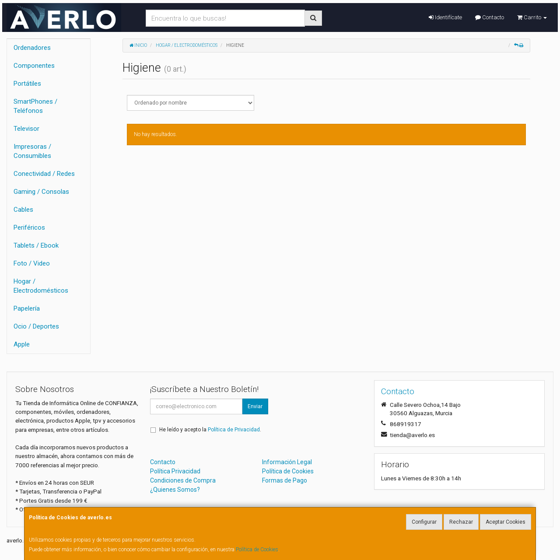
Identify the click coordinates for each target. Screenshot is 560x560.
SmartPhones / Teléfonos (35, 106)
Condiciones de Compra (183, 480)
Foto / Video (32, 263)
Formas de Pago (284, 480)
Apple (22, 344)
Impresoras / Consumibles (32, 151)
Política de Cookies (257, 549)
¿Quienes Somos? (175, 489)
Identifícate (445, 17)
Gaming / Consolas (41, 192)
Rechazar (461, 522)
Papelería (27, 308)
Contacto (489, 17)
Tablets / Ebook (36, 245)
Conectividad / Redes (44, 174)
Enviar (255, 406)
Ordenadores (32, 48)
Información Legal (287, 462)
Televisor (26, 129)
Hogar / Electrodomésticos (41, 285)
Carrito (532, 17)
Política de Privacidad (234, 430)
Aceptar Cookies (505, 522)
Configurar (424, 522)
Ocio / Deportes (36, 326)
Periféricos (29, 227)
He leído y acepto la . (210, 430)
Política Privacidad (175, 471)
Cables (23, 210)
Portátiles (27, 84)
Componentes (34, 66)
